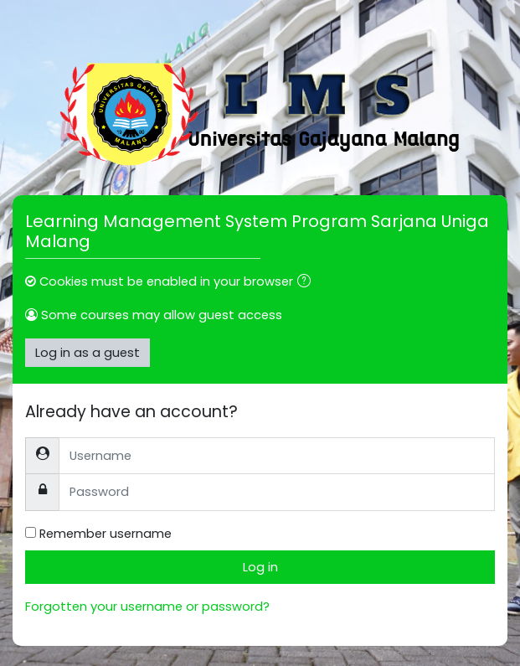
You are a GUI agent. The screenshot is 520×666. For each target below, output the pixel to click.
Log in (260, 567)
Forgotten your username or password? (147, 606)
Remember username (105, 533)
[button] (307, 282)
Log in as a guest (87, 352)
